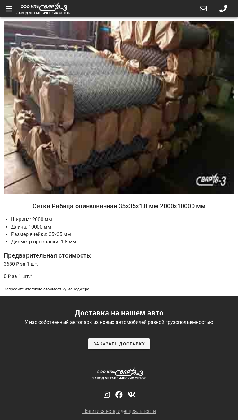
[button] (203, 8)
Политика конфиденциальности (119, 411)
